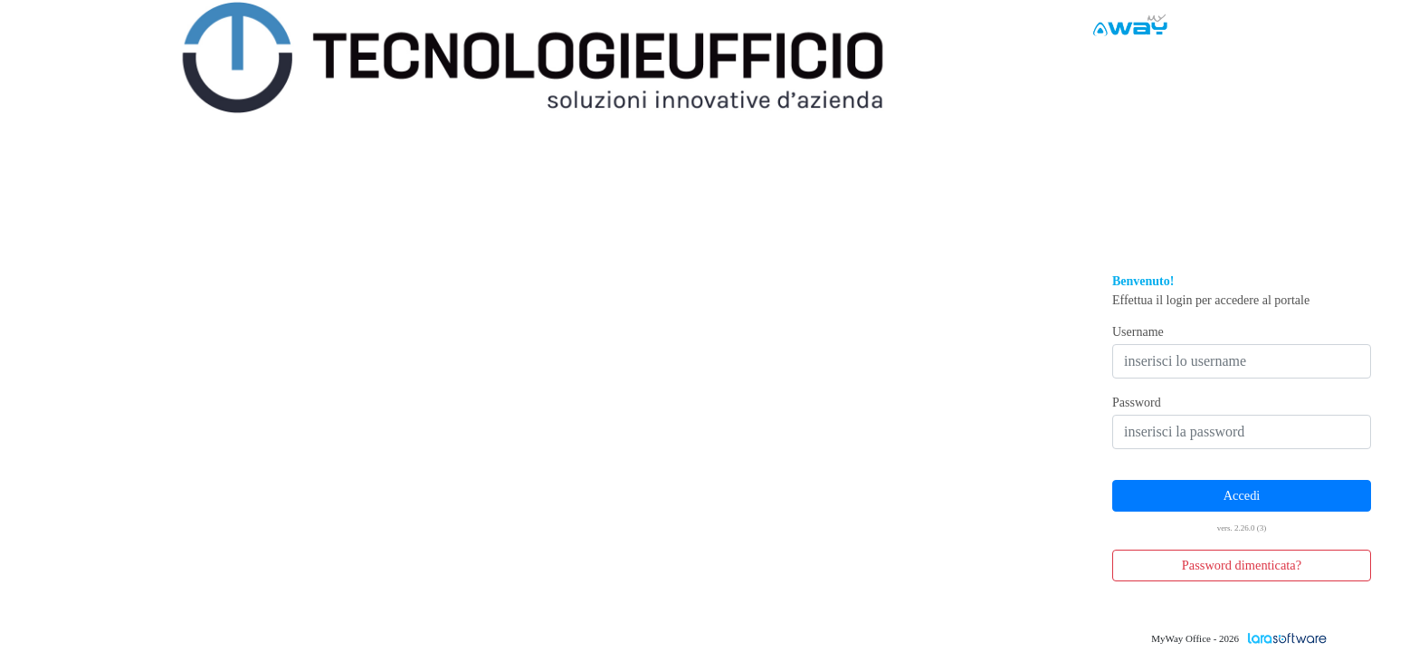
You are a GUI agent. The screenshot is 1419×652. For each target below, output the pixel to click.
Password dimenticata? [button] (1241, 565)
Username (1138, 332)
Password (1136, 402)
